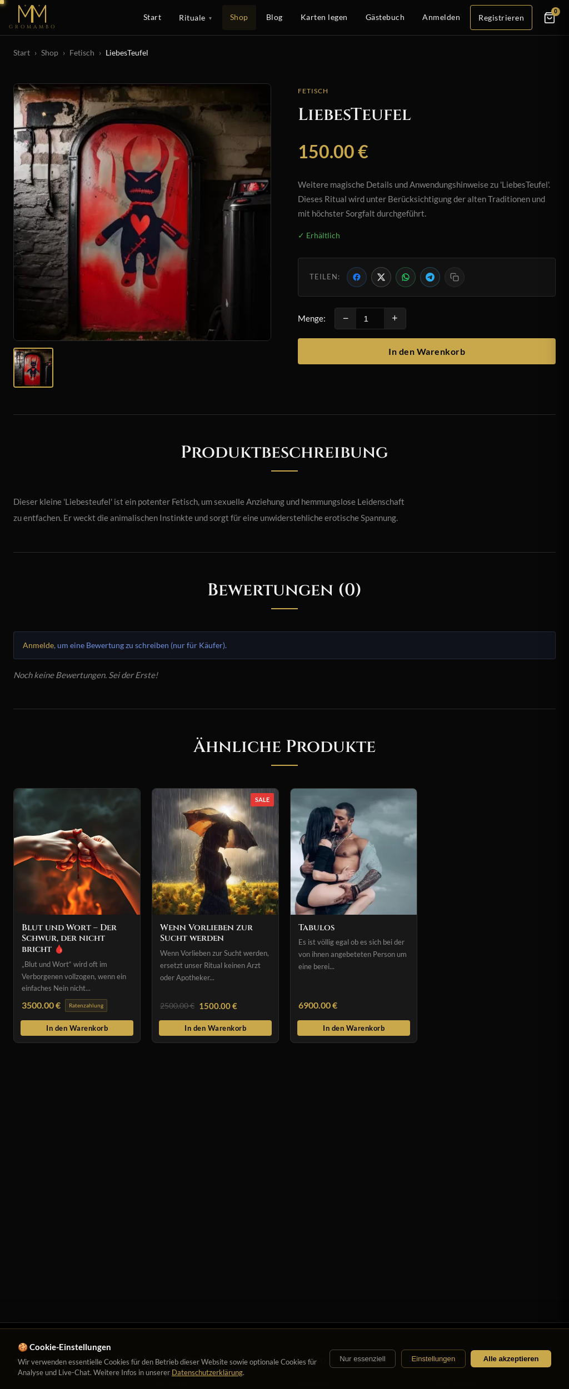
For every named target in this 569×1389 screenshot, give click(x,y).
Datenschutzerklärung (207, 1372)
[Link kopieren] (455, 277)
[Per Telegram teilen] (430, 277)
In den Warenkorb (426, 351)
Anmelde (38, 645)
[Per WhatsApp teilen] (406, 277)
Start (152, 17)
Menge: (312, 318)
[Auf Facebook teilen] (357, 277)
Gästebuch (385, 17)
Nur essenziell (362, 1359)
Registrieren (501, 17)
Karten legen (324, 17)
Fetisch (81, 52)
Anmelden (441, 17)
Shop (239, 17)
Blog (274, 17)
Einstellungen (433, 1359)
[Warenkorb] (549, 17)
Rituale (195, 18)
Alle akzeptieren (511, 1359)
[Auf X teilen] (381, 277)
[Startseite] (33, 17)
